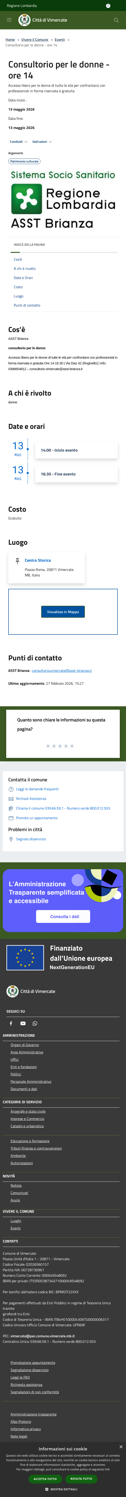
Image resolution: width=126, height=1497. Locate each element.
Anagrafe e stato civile (28, 1111)
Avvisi (15, 1200)
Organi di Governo (25, 1044)
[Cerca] (116, 20)
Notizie (16, 1185)
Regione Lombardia (22, 5)
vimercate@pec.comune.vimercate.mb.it (43, 1336)
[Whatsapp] (35, 1023)
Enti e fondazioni (24, 1067)
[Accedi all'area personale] (108, 5)
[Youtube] (23, 1023)
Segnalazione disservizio (30, 1370)
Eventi (60, 39)
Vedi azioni (42, 142)
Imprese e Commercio (27, 1118)
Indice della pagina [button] (29, 244)
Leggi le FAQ (20, 1377)
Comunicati (19, 1192)
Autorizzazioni (22, 1163)
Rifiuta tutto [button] (81, 1479)
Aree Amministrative (27, 1052)
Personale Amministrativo (31, 1081)
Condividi (19, 142)
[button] (63, 1489)
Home (10, 39)
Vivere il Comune (35, 39)
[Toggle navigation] (9, 19)
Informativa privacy (26, 1429)
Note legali (19, 1436)
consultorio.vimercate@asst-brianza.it (62, 670)
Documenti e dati (24, 1089)
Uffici (15, 1059)
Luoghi (16, 1220)
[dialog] (63, 1469)
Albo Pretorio (21, 1421)
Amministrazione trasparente (34, 1414)
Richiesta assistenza (26, 1384)
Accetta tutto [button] (45, 1479)
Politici (16, 1074)
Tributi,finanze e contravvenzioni (36, 1148)
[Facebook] (11, 1023)
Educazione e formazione (30, 1141)
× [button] (121, 1447)
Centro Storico (38, 560)
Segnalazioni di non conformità (35, 1392)
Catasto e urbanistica (27, 1126)
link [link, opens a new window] (107, 1469)
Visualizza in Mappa (63, 611)
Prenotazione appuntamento (33, 1362)
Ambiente (18, 1155)
